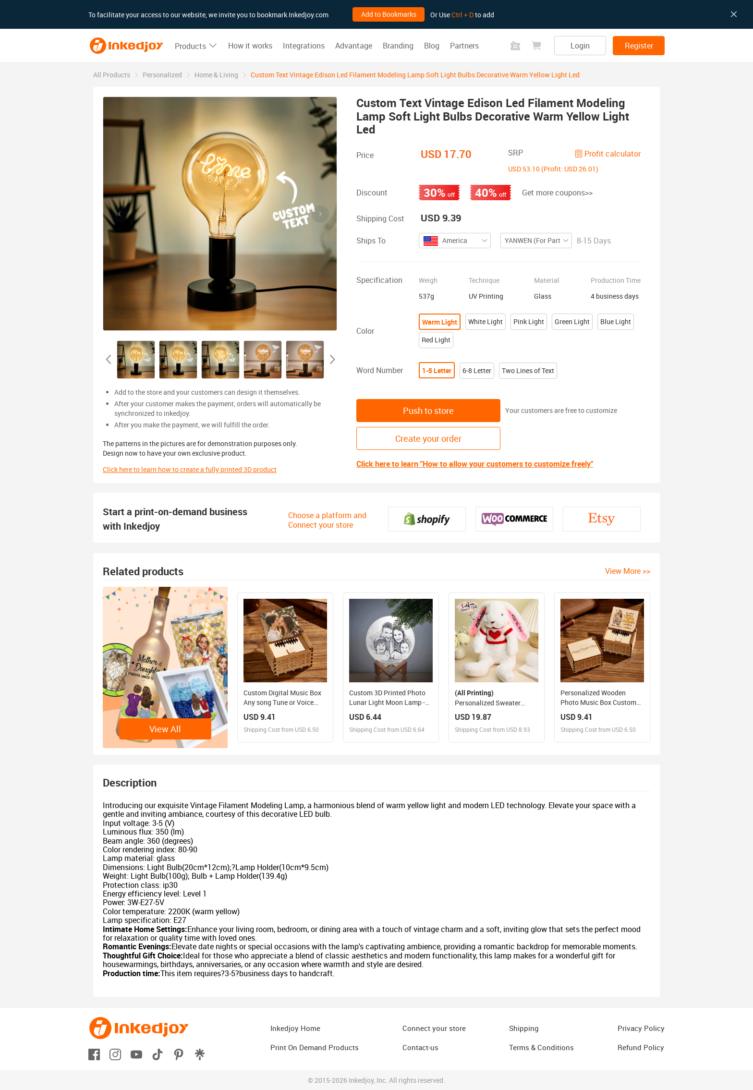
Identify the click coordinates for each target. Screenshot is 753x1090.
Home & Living (216, 74)
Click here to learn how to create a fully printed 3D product (190, 469)
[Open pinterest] (178, 1053)
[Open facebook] (94, 1053)
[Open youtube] (136, 1053)
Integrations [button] (304, 45)
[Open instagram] (115, 1053)
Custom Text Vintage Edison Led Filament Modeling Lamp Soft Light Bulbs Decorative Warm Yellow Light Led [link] (415, 74)
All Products (111, 74)
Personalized (162, 74)
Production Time (616, 280)
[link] (111, 74)
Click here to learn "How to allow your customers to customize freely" (474, 464)
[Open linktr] (200, 1053)
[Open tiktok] (157, 1053)
